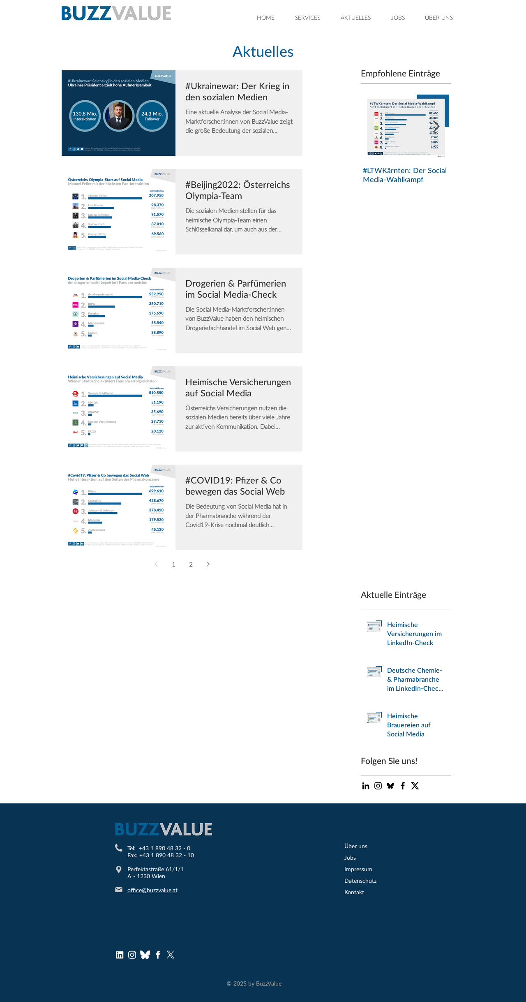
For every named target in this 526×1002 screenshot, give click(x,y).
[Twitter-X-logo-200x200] (415, 786)
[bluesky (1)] (145, 954)
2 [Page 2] (191, 564)
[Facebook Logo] (157, 954)
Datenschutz (360, 880)
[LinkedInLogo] (119, 954)
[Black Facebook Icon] (403, 786)
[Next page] (208, 564)
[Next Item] (436, 126)
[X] (170, 954)
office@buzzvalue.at (152, 889)
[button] (307, 17)
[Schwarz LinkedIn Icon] (366, 786)
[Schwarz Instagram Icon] (378, 786)
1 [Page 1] (173, 564)
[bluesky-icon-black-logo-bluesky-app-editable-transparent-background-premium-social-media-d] (390, 786)
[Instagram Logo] (132, 954)
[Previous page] (156, 564)
